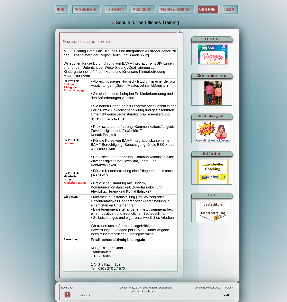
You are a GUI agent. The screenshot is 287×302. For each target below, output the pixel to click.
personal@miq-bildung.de (123, 240)
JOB (228, 295)
